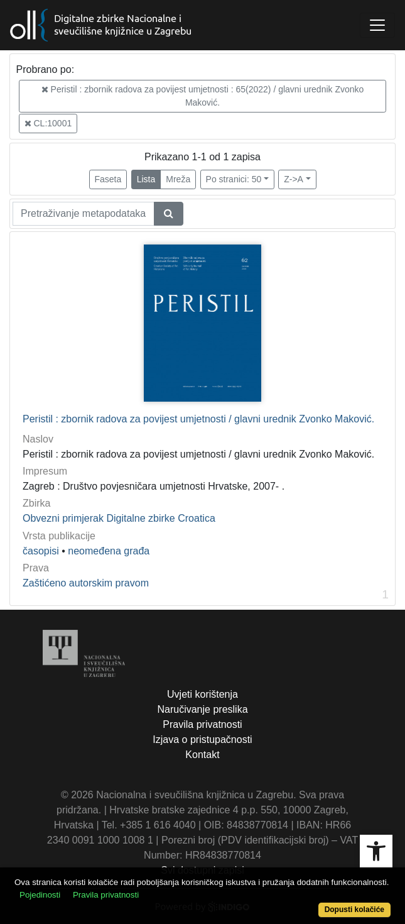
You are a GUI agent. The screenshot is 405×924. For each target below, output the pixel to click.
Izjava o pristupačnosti (202, 739)
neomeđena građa (108, 551)
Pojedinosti (39, 894)
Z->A (293, 179)
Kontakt (202, 754)
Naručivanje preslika (202, 709)
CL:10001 (48, 123)
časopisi (41, 551)
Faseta (108, 179)
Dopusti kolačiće (354, 909)
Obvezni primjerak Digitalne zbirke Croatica (119, 518)
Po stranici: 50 (234, 179)
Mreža (178, 179)
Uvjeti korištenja (202, 694)
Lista (146, 179)
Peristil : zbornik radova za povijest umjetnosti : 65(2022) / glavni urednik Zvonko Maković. (202, 95)
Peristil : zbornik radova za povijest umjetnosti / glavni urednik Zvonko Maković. (198, 419)
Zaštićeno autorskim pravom (86, 583)
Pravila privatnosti (202, 724)
